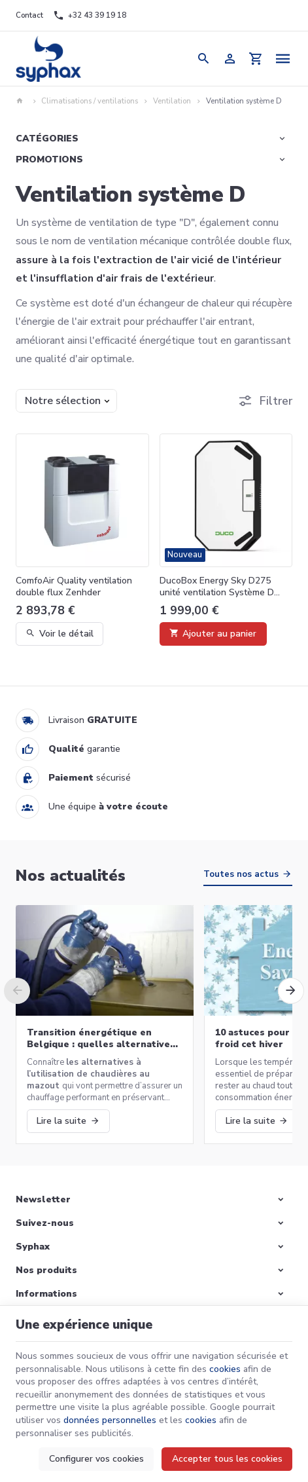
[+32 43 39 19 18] (89, 15)
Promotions (49, 159)
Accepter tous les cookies (227, 1459)
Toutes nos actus (241, 874)
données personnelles (109, 1420)
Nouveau (184, 555)
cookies (225, 1369)
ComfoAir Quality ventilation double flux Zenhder (74, 587)
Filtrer (276, 401)
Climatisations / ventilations (89, 101)
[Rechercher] (203, 58)
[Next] (291, 991)
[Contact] (29, 15)
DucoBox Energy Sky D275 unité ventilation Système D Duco (217, 587)
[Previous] (17, 991)
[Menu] (283, 58)
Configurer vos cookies (96, 1459)
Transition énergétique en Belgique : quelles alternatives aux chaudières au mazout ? (101, 1038)
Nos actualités (71, 875)
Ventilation (172, 101)
